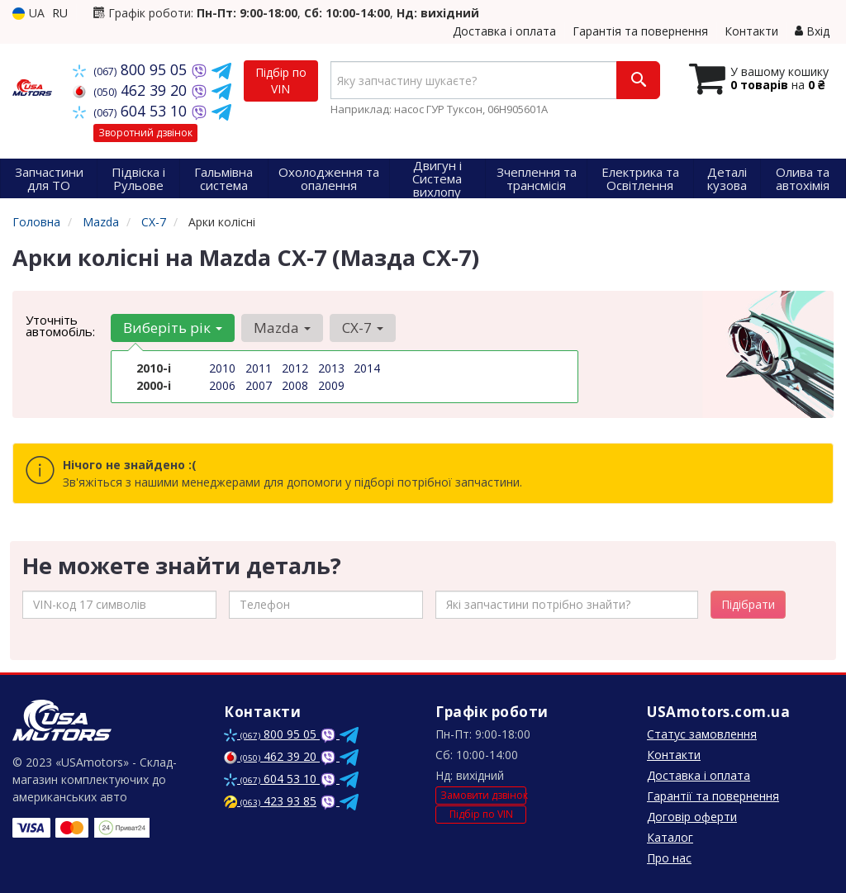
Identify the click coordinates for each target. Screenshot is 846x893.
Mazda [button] (282, 327)
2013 (331, 368)
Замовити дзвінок (483, 795)
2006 (222, 385)
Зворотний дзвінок (145, 133)
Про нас (669, 858)
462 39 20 (132, 90)
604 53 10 (132, 111)
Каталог (670, 837)
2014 (367, 368)
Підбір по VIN (281, 80)
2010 (222, 368)
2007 (258, 385)
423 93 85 (270, 801)
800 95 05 (132, 69)
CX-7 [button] (362, 327)
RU (60, 13)
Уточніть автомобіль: (60, 325)
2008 (295, 385)
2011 (258, 368)
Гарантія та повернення (640, 31)
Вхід (812, 31)
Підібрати (748, 604)
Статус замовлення (702, 734)
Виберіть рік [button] (172, 327)
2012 (295, 368)
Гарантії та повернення (713, 796)
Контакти (751, 31)
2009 (331, 385)
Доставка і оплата (504, 31)
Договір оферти (692, 816)
